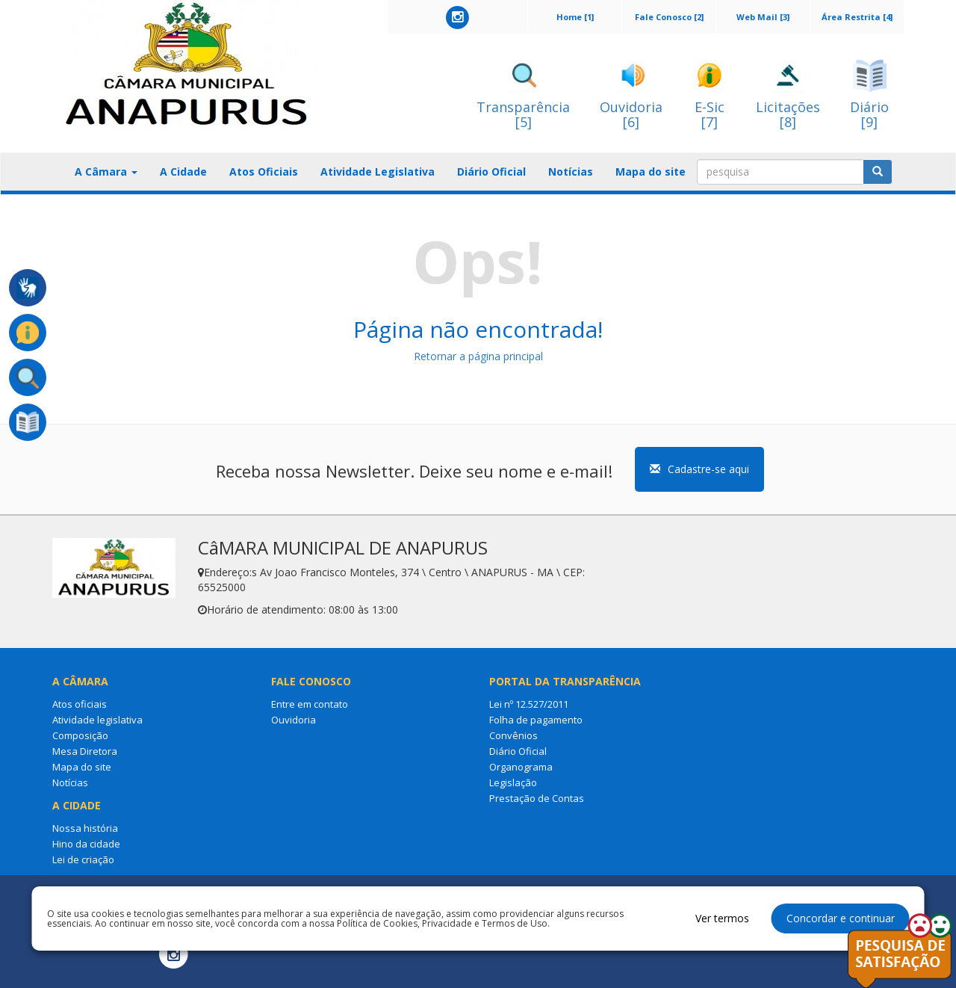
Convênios (513, 735)
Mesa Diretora (84, 751)
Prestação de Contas (536, 798)
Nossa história (85, 828)
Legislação (513, 782)
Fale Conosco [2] (669, 16)
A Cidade (183, 171)
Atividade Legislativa (377, 171)
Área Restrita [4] (857, 16)
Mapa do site (650, 171)
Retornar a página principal (478, 356)
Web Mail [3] (762, 16)
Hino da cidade (86, 843)
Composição (80, 735)
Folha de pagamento (536, 719)
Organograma (521, 767)
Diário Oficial (491, 171)
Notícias (570, 171)
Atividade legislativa (97, 719)
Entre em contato (309, 704)
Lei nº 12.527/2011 (528, 704)
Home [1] (575, 16)
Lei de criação (83, 859)
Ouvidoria (293, 719)
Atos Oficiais (263, 171)
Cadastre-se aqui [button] (699, 469)
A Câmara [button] (106, 171)
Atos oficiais (79, 704)
